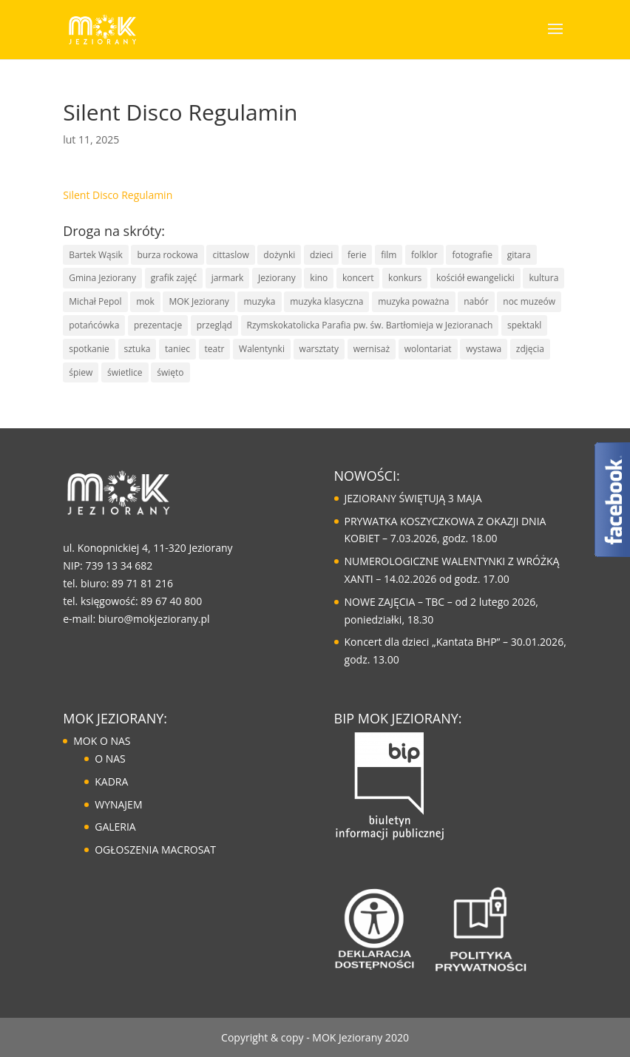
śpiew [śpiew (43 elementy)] (80, 372)
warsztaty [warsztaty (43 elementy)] (319, 348)
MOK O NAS (101, 741)
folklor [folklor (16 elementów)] (424, 255)
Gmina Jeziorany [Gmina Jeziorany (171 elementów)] (102, 277)
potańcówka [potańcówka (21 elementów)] (94, 325)
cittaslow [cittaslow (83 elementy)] (230, 255)
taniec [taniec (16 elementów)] (177, 348)
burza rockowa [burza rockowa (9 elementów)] (167, 255)
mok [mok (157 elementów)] (145, 301)
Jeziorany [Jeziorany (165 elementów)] (277, 277)
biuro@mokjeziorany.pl (154, 619)
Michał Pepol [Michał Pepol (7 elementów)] (95, 301)
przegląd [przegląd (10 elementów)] (214, 325)
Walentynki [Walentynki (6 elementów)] (262, 348)
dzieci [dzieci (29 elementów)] (321, 255)
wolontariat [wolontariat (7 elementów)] (428, 348)
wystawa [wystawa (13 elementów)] (483, 348)
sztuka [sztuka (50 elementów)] (137, 348)
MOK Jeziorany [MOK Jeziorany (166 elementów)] (198, 301)
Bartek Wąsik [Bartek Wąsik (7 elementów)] (96, 255)
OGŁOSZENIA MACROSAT (155, 849)
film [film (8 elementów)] (388, 255)
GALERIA (115, 827)
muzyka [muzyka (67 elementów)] (259, 301)
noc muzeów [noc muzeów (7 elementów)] (529, 301)
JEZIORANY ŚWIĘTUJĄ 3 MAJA (413, 498)
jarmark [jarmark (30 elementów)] (227, 277)
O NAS (110, 759)
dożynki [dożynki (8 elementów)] (279, 255)
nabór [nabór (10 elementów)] (476, 301)
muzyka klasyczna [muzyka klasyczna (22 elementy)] (326, 301)
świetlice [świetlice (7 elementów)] (125, 372)
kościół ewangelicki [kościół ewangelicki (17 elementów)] (475, 277)
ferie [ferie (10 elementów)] (357, 255)
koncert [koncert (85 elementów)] (358, 277)
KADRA (111, 781)
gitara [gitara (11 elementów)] (519, 255)
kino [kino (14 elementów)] (319, 277)
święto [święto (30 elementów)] (170, 372)
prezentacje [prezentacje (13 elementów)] (158, 325)
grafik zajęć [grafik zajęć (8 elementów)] (174, 277)
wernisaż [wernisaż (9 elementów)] (371, 348)
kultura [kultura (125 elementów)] (543, 277)
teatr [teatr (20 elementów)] (215, 348)
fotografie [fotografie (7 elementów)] (472, 255)
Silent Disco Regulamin (117, 195)
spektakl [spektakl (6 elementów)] (524, 325)
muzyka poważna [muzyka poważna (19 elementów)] (413, 301)
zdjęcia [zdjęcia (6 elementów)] (530, 348)
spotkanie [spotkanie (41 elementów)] (89, 348)
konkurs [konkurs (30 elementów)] (404, 277)
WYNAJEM (118, 804)
